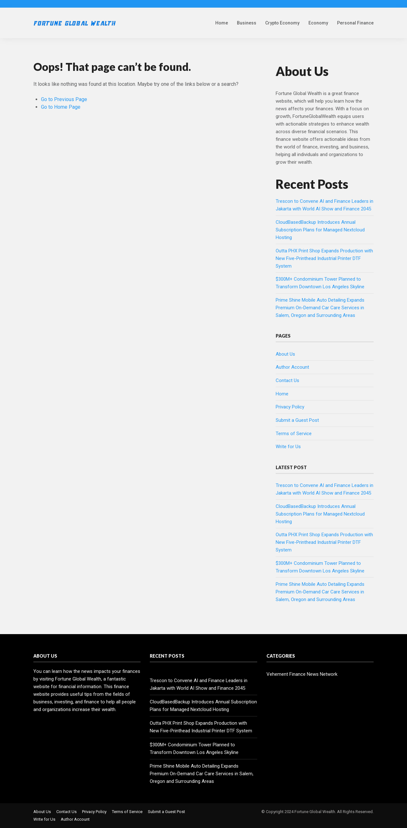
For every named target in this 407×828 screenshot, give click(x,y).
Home (221, 22)
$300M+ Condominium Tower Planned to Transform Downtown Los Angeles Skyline (194, 748)
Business (246, 22)
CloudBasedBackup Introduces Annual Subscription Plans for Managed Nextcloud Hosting (320, 229)
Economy (318, 22)
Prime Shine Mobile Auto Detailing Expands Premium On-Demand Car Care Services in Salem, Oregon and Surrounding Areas (320, 307)
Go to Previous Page (64, 99)
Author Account (292, 367)
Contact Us (287, 380)
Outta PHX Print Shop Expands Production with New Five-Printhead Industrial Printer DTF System (324, 258)
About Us (285, 354)
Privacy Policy (290, 407)
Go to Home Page (60, 107)
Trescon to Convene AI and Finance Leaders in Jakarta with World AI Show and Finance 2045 (198, 684)
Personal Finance (355, 22)
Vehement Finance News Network (301, 674)
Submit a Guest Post (297, 420)
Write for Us (288, 446)
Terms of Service (294, 433)
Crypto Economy (282, 22)
